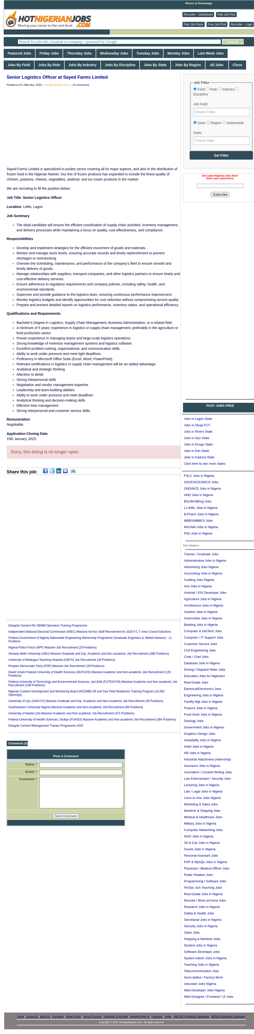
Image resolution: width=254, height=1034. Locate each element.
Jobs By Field (19, 65)
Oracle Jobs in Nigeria (200, 849)
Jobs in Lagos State (198, 419)
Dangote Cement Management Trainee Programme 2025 (45, 725)
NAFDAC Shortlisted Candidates (191, 1016)
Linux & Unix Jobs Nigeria (202, 798)
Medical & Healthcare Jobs (203, 817)
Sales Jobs (192, 932)
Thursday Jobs (79, 53)
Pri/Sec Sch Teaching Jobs (203, 887)
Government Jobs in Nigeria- (204, 727)
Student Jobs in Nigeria (200, 945)
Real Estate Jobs (196, 682)
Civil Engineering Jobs (200, 650)
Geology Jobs (194, 721)
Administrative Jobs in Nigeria (205, 560)
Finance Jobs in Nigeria (201, 708)
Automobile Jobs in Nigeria (203, 618)
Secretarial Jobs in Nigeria (202, 920)
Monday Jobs (178, 53)
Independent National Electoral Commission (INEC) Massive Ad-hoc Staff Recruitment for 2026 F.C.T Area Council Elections (89, 631)
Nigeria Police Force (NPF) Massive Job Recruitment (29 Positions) (52, 647)
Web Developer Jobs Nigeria (204, 990)
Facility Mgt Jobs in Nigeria (203, 701)
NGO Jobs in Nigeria (198, 836)
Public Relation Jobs (198, 875)
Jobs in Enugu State (198, 444)
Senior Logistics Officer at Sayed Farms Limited (57, 77)
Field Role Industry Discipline (216, 91)
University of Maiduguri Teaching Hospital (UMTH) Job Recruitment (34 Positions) (61, 660)
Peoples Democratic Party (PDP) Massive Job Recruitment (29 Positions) (56, 666)
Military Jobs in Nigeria (200, 823)
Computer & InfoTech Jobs (203, 631)
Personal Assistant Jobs (201, 855)
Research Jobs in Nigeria (202, 907)
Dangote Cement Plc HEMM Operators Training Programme (47, 625)
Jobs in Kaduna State (199, 457)
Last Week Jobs (211, 53)
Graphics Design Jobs (199, 734)
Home (21, 1016)
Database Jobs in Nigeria (202, 663)
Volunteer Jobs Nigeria (200, 984)
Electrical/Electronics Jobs (202, 689)
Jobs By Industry (82, 65)
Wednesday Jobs (114, 53)
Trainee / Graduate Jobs (201, 554)
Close (237, 65)
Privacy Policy (73, 1016)
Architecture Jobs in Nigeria (203, 605)
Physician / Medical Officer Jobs (206, 868)
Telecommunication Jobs (201, 971)
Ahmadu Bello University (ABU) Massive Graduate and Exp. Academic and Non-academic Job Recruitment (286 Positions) (88, 653)
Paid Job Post (226, 14)
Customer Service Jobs (200, 644)
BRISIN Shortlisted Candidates (228, 1016)
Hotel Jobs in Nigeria (199, 746)
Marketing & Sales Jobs (201, 804)
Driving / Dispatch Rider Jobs (204, 669)
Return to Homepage (198, 3)
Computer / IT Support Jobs (203, 637)
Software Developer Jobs (202, 952)
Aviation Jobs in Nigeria (201, 612)
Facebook (157, 1016)
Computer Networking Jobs (203, 830)
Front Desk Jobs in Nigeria (203, 714)
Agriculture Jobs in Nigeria (202, 599)
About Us (45, 1016)
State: (197, 133)
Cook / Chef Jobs (196, 657)
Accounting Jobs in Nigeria (203, 573)
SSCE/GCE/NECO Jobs (201, 482)
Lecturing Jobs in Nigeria (201, 785)
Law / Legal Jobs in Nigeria (203, 791)
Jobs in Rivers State (198, 431)
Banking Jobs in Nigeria (201, 625)
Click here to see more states (204, 463)
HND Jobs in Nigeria (198, 495)
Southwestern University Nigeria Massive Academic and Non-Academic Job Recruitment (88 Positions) (75, 707)
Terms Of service (92, 1016)
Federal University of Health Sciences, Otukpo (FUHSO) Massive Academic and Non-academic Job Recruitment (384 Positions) (92, 719)
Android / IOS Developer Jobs (205, 592)
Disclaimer (58, 1016)
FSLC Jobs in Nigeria (199, 476)
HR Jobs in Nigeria (197, 753)
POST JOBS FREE (220, 405)
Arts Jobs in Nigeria (198, 586)
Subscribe (220, 194)
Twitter (167, 1016)
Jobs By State (155, 65)
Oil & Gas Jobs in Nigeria (202, 843)
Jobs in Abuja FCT (197, 425)
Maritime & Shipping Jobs (202, 810)
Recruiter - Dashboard (198, 14)
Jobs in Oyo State (196, 438)
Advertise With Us (139, 1016)
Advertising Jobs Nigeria (201, 567)
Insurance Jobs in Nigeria (202, 766)
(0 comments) (81, 84)
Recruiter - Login (242, 24)
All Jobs (216, 65)
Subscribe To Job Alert (116, 1016)
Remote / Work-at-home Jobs (205, 900)
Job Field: (200, 104)
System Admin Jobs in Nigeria (205, 958)
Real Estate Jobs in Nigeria (203, 894)
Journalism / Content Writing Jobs (208, 772)
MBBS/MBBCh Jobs (198, 520)
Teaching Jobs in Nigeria (201, 964)
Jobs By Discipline (120, 65)
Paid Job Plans (193, 24)
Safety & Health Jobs (199, 913)
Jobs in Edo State (196, 451)
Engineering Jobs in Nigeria (203, 695)
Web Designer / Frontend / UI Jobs (208, 996)
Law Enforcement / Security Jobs (207, 778)
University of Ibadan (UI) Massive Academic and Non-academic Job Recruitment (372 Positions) (71, 713)
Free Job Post (217, 24)
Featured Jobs (19, 53)
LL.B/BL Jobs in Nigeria (200, 508)
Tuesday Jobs (147, 53)
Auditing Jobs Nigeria (199, 580)
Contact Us (32, 1016)
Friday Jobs (49, 53)
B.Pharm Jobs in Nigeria (201, 514)
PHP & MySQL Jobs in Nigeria (205, 862)
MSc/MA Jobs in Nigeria (201, 527)
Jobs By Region (188, 65)
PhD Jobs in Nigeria (198, 533)
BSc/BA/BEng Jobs (197, 501)
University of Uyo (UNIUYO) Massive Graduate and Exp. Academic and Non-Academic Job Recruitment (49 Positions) (85, 701)
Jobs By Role (49, 65)
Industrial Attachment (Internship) (207, 759)
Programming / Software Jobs (205, 881)
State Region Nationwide (218, 123)
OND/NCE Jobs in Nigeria (202, 488)
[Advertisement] (51, 248)
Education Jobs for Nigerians (204, 676)
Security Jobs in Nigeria (201, 926)
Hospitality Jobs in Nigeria (202, 740)
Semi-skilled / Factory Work (203, 977)
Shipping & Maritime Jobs (202, 939)
